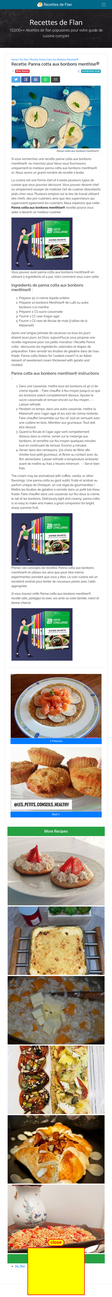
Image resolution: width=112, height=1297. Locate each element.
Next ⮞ (56, 814)
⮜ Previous (56, 741)
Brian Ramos (22, 71)
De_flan (24, 60)
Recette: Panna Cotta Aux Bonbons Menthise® (54, 60)
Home (14, 60)
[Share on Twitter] (16, 79)
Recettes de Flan (54, 4)
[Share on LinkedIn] (35, 79)
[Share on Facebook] (25, 79)
